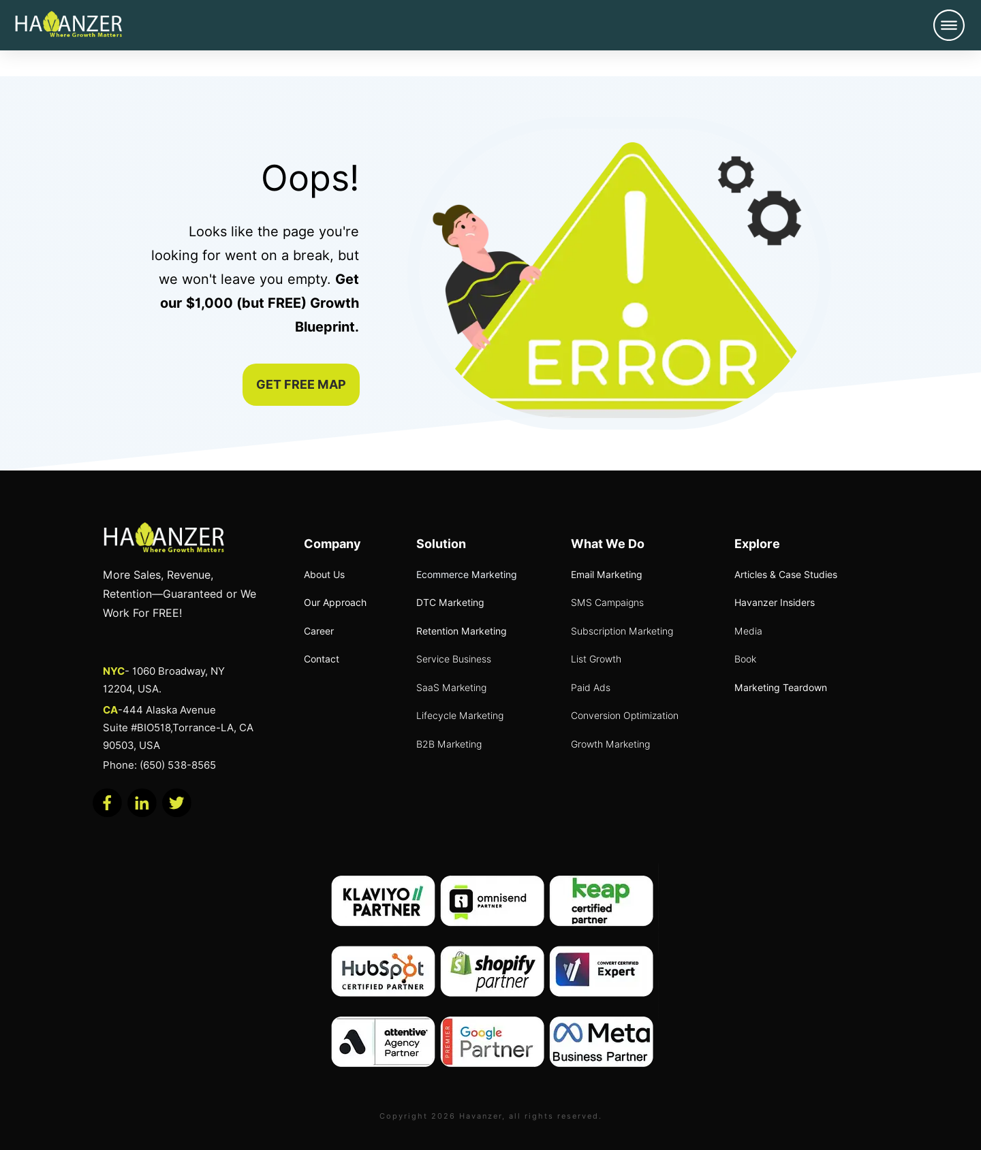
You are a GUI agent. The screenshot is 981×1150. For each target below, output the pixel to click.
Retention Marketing (461, 631)
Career (319, 631)
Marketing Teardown (780, 687)
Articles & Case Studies (785, 574)
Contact (321, 659)
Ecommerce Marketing (466, 574)
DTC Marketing (450, 602)
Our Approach (335, 602)
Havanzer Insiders (774, 602)
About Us (324, 574)
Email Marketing (606, 574)
